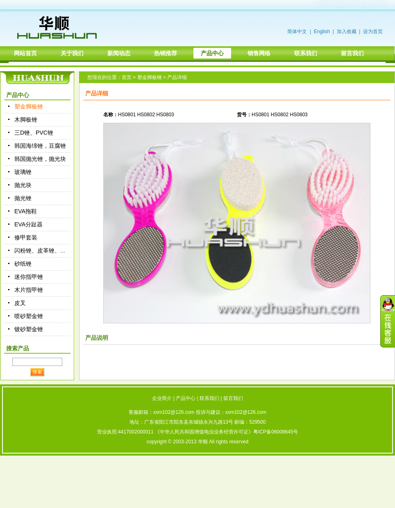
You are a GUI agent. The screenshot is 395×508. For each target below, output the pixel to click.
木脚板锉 (25, 119)
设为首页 (373, 31)
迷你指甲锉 (28, 276)
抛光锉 (23, 198)
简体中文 (297, 31)
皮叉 (20, 303)
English (322, 31)
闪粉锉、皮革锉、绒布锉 (45, 250)
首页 (127, 77)
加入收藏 (346, 31)
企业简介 (162, 398)
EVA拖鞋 (25, 211)
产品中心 (185, 398)
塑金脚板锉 (28, 106)
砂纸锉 (23, 263)
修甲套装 (25, 237)
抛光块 (23, 185)
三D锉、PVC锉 (33, 132)
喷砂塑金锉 (28, 316)
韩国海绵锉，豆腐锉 (40, 145)
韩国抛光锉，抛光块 (40, 159)
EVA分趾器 (28, 224)
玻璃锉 (23, 172)
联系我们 (209, 398)
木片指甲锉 (28, 290)
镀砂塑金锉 (28, 329)
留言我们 (233, 398)
